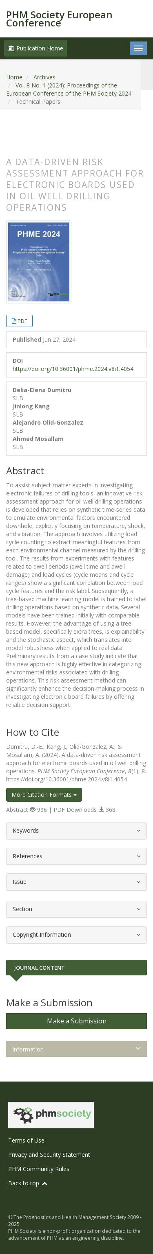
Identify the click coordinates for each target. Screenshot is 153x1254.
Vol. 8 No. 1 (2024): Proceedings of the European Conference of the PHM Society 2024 (68, 89)
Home (14, 77)
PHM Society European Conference (59, 18)
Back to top (28, 1183)
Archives (44, 77)
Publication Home (35, 48)
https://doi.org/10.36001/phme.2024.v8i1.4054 (73, 369)
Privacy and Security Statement (49, 1154)
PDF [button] (22, 321)
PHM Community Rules (38, 1169)
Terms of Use (26, 1140)
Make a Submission (76, 1020)
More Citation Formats (44, 794)
